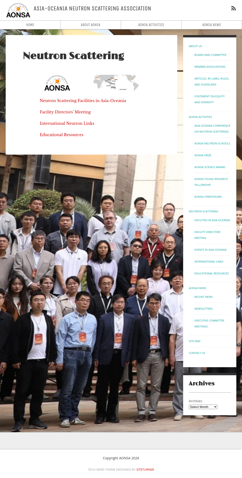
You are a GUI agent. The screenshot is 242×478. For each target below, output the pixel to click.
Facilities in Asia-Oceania (212, 220)
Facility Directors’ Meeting (65, 112)
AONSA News (211, 24)
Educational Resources (61, 134)
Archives (195, 401)
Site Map (195, 341)
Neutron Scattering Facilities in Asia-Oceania (83, 100)
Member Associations (209, 66)
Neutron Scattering (73, 56)
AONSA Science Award (209, 167)
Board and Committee (210, 55)
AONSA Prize (203, 155)
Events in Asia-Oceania (210, 249)
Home (30, 24)
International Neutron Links (67, 123)
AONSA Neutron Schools (212, 143)
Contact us (197, 353)
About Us (195, 46)
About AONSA (90, 24)
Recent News (203, 297)
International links (208, 261)
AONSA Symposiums (208, 196)
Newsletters (203, 308)
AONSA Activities (151, 24)
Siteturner (145, 469)
